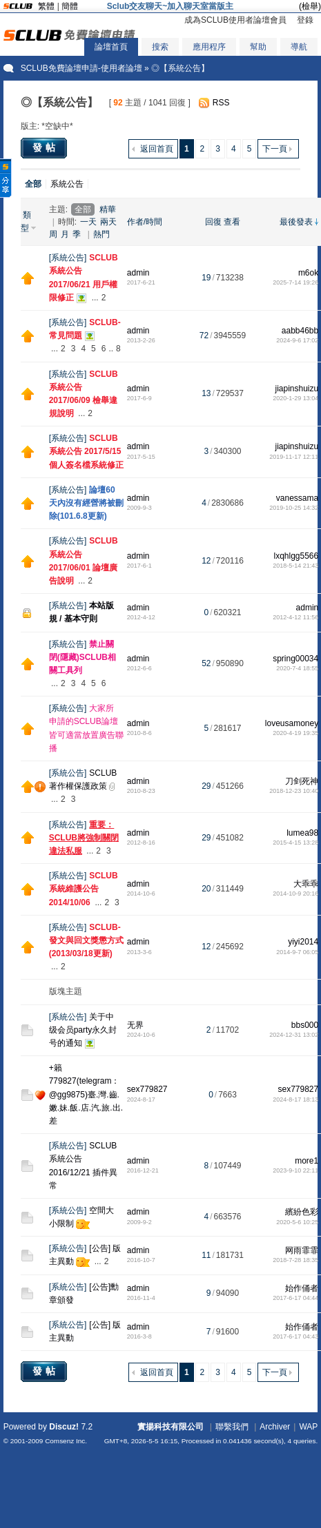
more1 (306, 1161)
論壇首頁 (111, 47)
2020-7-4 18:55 (297, 668)
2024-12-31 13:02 (293, 1034)
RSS (221, 102)
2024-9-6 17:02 (297, 340)
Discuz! (64, 1427)
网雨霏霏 (301, 1250)
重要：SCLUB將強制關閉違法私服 (84, 838)
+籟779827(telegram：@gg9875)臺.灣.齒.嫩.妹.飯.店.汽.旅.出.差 (86, 1094)
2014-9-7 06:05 (297, 952)
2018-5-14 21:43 (295, 565)
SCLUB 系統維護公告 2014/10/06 (83, 889)
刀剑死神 (301, 781)
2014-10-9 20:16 (295, 893)
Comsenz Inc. (66, 1441)
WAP (308, 1427)
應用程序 (209, 47)
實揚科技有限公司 (170, 1427)
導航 (299, 47)
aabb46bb (300, 330)
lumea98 (302, 833)
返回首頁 (156, 149)
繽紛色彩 (301, 1212)
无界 (135, 1025)
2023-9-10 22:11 (295, 1170)
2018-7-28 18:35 (295, 1260)
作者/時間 (144, 222)
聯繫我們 (232, 1427)
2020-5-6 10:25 (297, 1222)
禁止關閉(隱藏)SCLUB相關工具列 (82, 657)
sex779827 (147, 1089)
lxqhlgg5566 (295, 556)
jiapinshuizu (297, 388)
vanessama (297, 498)
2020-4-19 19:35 (295, 733)
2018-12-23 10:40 (293, 790)
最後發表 (296, 222)
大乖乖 (305, 884)
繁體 (46, 6)
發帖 (45, 147)
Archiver (275, 1427)
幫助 (258, 47)
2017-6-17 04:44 (295, 1297)
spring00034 (295, 658)
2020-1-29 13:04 (295, 398)
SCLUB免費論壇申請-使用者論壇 (81, 68)
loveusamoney (291, 723)
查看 (232, 222)
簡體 (69, 6)
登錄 (305, 20)
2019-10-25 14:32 (293, 507)
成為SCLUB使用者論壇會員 (235, 20)
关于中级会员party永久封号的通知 (83, 1030)
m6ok (308, 273)
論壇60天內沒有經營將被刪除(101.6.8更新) (86, 503)
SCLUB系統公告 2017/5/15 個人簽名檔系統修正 (86, 451)
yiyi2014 (303, 942)
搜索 (160, 47)
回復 (213, 222)
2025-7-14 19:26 (295, 282)
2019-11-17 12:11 (293, 456)
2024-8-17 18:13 (295, 1099)
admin (138, 273)
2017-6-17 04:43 (295, 1336)
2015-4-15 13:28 (295, 842)
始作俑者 (301, 1288)
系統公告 (67, 184)
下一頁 (274, 149)
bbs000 (304, 1025)
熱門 (101, 234)
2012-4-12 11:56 (295, 617)
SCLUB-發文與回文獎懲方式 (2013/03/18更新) (86, 940)
